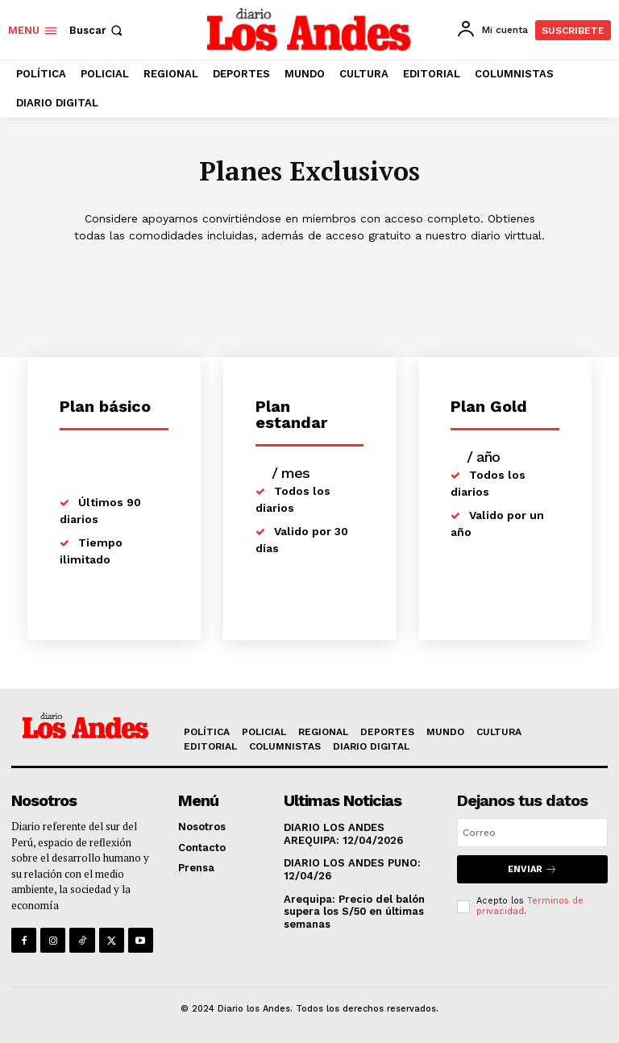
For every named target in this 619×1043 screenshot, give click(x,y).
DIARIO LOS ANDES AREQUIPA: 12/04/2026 (343, 833)
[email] (532, 832)
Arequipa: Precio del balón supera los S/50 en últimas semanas (354, 911)
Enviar (532, 869)
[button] (97, 30)
